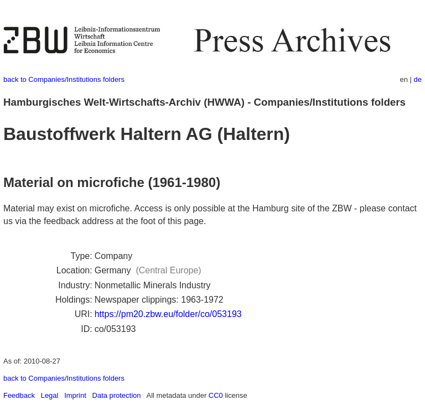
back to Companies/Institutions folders (64, 79)
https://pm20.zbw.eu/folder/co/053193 (168, 314)
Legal (50, 395)
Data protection (116, 395)
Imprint (75, 395)
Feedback (19, 395)
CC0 (216, 395)
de (418, 79)
